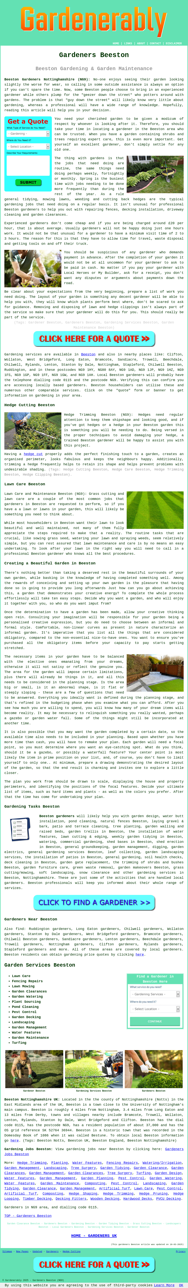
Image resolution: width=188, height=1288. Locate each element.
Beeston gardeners (56, 816)
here (140, 955)
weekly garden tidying (134, 837)
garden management (130, 847)
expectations (59, 292)
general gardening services (56, 852)
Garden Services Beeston (39, 965)
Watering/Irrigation (162, 1163)
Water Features (87, 1163)
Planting (59, 1163)
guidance (21, 307)
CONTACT (155, 43)
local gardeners (166, 949)
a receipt (150, 273)
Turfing (143, 1173)
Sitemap (7, 1251)
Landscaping (55, 1168)
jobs (69, 163)
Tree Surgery (83, 1168)
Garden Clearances (85, 1173)
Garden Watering (166, 1178)
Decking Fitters (71, 1199)
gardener (111, 144)
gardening (73, 955)
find (20, 929)
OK (181, 1285)
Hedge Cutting (72, 1251)
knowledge (148, 105)
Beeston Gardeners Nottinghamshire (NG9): (47, 79)
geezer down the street (107, 95)
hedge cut (33, 454)
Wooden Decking (105, 1199)
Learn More (164, 1285)
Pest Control (131, 1178)
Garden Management (21, 1168)
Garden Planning (97, 1178)
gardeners (30, 209)
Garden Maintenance (59, 1183)
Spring (86, 179)
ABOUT (141, 43)
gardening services (156, 873)
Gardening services (23, 354)
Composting (95, 1183)
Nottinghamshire (38, 878)
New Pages (22, 1251)
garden (160, 79)
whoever (85, 124)
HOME (116, 43)
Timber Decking (37, 1199)
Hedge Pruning (153, 1194)
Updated (37, 1251)
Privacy (181, 1251)
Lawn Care (143, 1188)
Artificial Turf (114, 1188)
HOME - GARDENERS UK (94, 1235)
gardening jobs (19, 204)
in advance (91, 257)
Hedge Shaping (83, 1194)
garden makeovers (135, 867)
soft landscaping (56, 873)
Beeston (88, 354)
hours (14, 239)
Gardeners (52, 1251)
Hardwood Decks (137, 1199)
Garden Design (168, 1173)
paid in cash (83, 268)
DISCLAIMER (174, 43)
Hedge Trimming (32, 1163)
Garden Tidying (114, 1168)
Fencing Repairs (122, 1163)
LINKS (128, 43)
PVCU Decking (168, 1199)
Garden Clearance (150, 1168)
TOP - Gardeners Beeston (27, 1216)
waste (160, 239)
